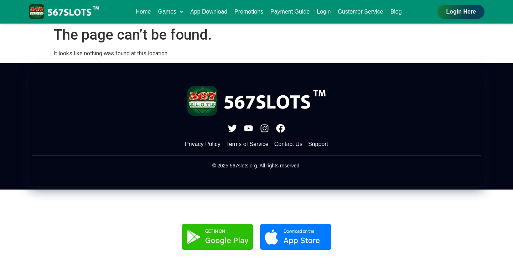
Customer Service (360, 12)
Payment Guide (290, 12)
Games (170, 12)
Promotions (248, 12)
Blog (396, 12)
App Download (208, 12)
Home (143, 12)
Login (324, 12)
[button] (170, 11)
